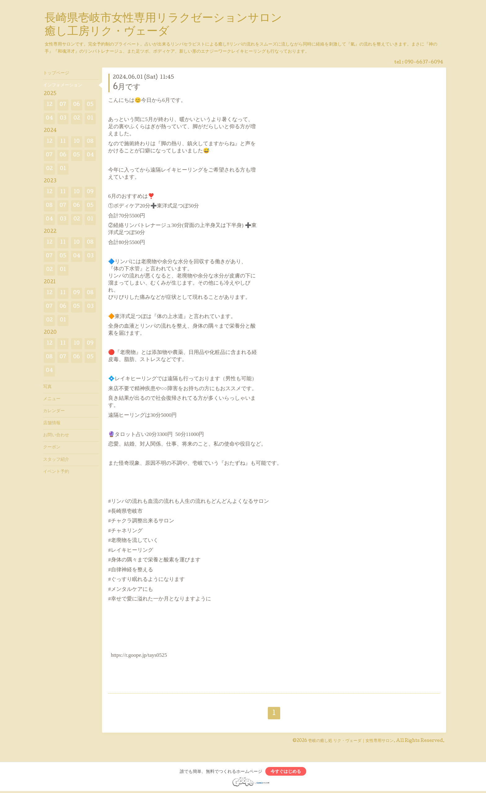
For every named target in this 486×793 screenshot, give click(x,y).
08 (90, 141)
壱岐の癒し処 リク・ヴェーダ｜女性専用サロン (351, 741)
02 (76, 118)
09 (90, 192)
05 (90, 104)
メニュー (51, 399)
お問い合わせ (56, 435)
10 (76, 141)
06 (76, 104)
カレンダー (54, 411)
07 (63, 104)
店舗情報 (51, 423)
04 (49, 118)
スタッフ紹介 (56, 459)
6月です (127, 87)
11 (63, 141)
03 (63, 118)
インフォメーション (62, 85)
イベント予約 (56, 471)
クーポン (51, 447)
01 (90, 118)
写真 (47, 387)
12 (49, 104)
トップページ (56, 73)
